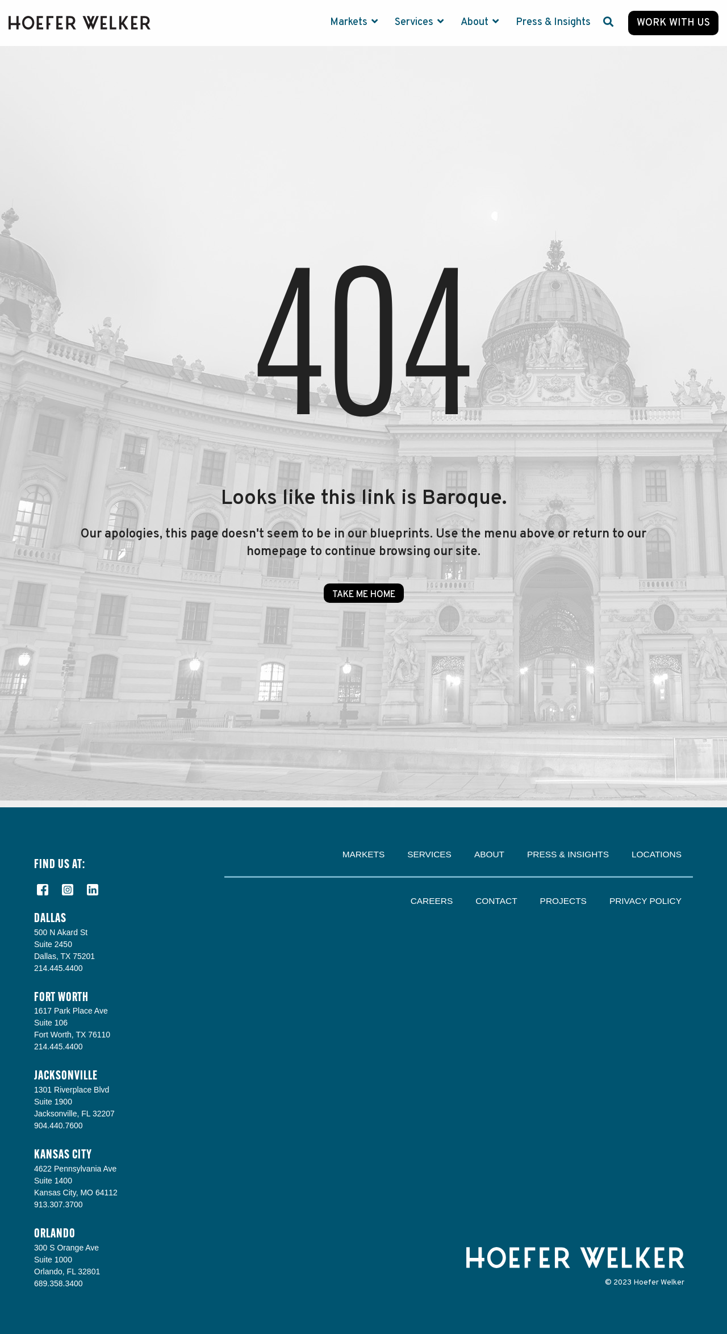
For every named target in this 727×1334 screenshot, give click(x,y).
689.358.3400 (58, 1283)
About (476, 22)
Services (415, 22)
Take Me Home (363, 595)
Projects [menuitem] (563, 901)
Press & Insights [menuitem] (568, 854)
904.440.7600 (58, 1125)
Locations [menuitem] (657, 854)
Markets (350, 22)
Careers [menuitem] (432, 901)
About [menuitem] (489, 854)
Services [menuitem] (429, 854)
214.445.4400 (58, 968)
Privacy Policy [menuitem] (645, 901)
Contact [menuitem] (496, 901)
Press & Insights (553, 22)
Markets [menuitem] (363, 854)
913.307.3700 (58, 1204)
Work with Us (673, 23)
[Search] (608, 23)
